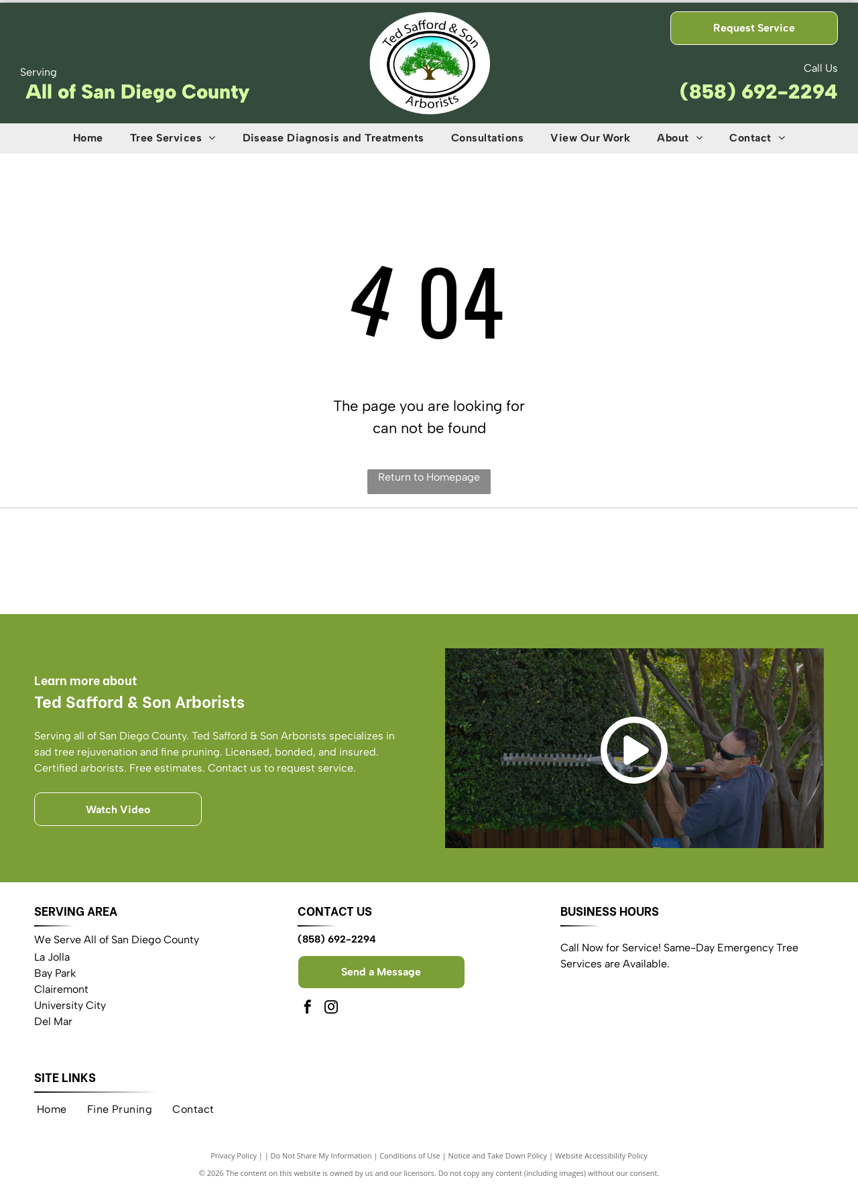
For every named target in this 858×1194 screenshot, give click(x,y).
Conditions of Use (409, 1160)
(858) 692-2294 (759, 91)
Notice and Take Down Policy (498, 1160)
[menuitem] (88, 138)
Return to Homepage (429, 477)
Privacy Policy (233, 1160)
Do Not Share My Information (321, 1160)
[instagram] (331, 1013)
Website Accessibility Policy (601, 1160)
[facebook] (308, 1013)
